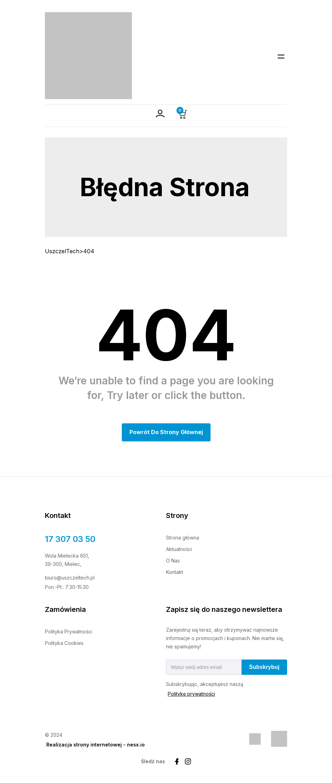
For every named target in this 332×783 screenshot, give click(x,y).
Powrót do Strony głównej (166, 432)
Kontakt (174, 572)
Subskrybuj (264, 667)
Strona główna (182, 538)
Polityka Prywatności (68, 631)
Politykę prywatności (191, 694)
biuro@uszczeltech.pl (70, 578)
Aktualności (179, 549)
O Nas (173, 561)
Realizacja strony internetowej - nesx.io (95, 745)
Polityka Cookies (64, 643)
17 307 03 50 (70, 539)
